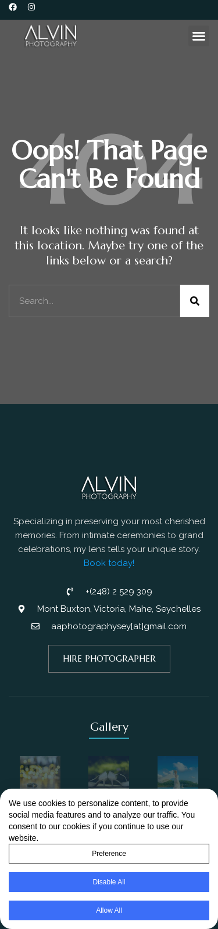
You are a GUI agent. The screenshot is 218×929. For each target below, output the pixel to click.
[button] (198, 36)
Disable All (108, 883)
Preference (109, 854)
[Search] (194, 301)
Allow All (109, 911)
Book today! (109, 563)
